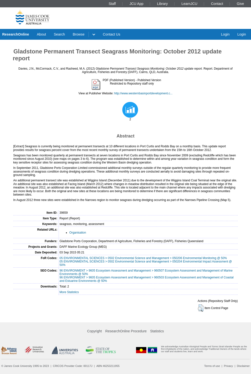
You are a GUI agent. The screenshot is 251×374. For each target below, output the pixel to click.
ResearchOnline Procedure (126, 331)
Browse (79, 34)
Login (225, 34)
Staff (112, 4)
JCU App (136, 4)
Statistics (157, 331)
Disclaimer (243, 365)
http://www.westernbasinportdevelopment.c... (143, 93)
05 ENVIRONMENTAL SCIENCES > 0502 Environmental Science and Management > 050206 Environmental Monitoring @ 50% (143, 258)
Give (240, 4)
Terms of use (212, 365)
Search (59, 34)
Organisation (77, 232)
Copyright (94, 331)
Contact (217, 4)
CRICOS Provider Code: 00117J (72, 365)
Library (162, 4)
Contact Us (111, 34)
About (41, 34)
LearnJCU (189, 4)
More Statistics (69, 292)
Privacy (228, 365)
